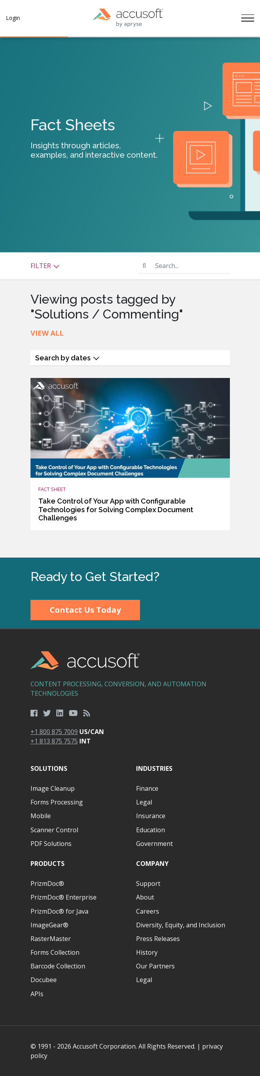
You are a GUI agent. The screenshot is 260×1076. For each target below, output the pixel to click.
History (147, 952)
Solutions (48, 768)
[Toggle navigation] (247, 18)
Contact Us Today (85, 610)
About (145, 897)
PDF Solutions (51, 843)
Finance (147, 788)
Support (148, 883)
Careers (147, 911)
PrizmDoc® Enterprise (63, 897)
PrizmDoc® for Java (59, 911)
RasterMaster (50, 938)
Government (154, 843)
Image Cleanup (52, 788)
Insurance (150, 815)
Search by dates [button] (67, 358)
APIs (36, 994)
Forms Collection (54, 952)
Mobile (40, 815)
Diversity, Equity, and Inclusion (180, 925)
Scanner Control (54, 830)
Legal (144, 802)
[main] (130, 297)
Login (13, 18)
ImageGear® (49, 925)
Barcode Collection (57, 966)
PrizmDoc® (47, 883)
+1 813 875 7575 (54, 741)
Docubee (43, 979)
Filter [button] (45, 265)
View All (47, 333)
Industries (154, 768)
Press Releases (158, 938)
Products (47, 863)
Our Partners (155, 966)
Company (152, 863)
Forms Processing (56, 802)
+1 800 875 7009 (54, 731)
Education (150, 830)
